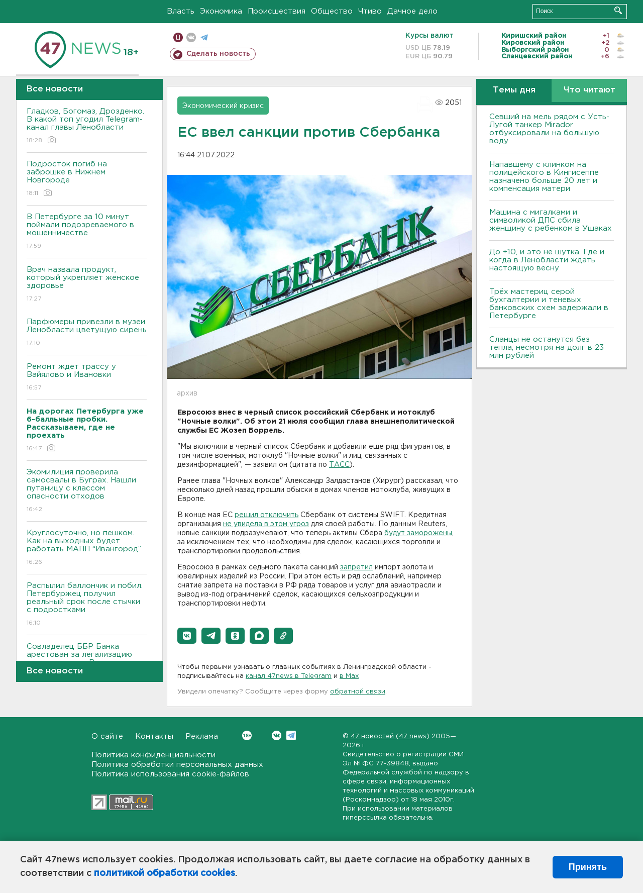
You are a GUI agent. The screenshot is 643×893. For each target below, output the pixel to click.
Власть (180, 11)
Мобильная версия (178, 37)
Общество (332, 11)
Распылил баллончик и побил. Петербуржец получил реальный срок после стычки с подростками (87, 604)
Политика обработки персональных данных (177, 764)
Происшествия (276, 11)
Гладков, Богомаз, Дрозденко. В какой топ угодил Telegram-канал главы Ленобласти (87, 126)
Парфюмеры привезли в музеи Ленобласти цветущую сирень (87, 333)
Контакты (154, 736)
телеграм (204, 37)
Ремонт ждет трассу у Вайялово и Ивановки (87, 377)
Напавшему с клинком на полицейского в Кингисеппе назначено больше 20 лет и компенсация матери (544, 176)
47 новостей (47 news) (390, 736)
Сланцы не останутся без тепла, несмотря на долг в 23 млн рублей (546, 347)
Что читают (589, 90)
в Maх (349, 676)
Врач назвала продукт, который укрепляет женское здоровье (87, 284)
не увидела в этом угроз (266, 524)
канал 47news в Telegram (289, 676)
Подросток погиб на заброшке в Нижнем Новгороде (87, 179)
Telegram (291, 735)
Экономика (221, 11)
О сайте (107, 736)
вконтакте (191, 37)
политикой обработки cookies (164, 873)
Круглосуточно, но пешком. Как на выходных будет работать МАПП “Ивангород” (87, 548)
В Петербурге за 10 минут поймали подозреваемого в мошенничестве (87, 232)
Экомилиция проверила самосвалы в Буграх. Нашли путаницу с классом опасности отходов (87, 491)
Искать (618, 10)
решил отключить (266, 515)
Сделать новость (218, 54)
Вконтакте (247, 735)
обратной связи (357, 691)
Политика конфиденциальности (153, 755)
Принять (588, 867)
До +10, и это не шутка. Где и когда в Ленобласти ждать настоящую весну (546, 260)
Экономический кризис (223, 106)
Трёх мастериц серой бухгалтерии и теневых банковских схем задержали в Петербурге (548, 303)
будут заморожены (418, 533)
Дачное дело (412, 11)
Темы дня (514, 90)
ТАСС (339, 465)
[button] (186, 636)
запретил (356, 567)
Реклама (201, 736)
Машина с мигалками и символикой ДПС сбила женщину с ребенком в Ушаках (550, 220)
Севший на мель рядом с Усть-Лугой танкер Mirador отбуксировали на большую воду (549, 129)
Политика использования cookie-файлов (170, 774)
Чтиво (370, 11)
